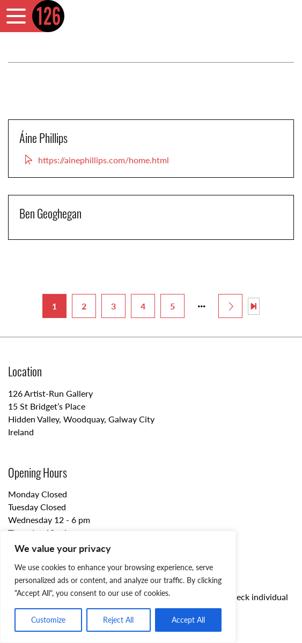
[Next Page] (230, 306)
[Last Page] (254, 306)
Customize (48, 619)
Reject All (118, 619)
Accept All (188, 619)
